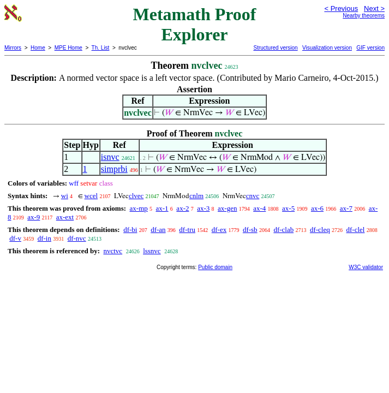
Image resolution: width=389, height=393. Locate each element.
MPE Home (68, 48)
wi (64, 196)
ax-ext (65, 217)
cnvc (253, 196)
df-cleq (320, 229)
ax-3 (203, 208)
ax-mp (139, 208)
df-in (44, 238)
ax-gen (227, 208)
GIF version (370, 48)
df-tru (187, 229)
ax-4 (259, 208)
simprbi (114, 169)
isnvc (110, 157)
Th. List (101, 48)
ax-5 (288, 208)
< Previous (341, 8)
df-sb (250, 229)
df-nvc (77, 238)
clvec (136, 196)
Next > (374, 8)
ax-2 (182, 208)
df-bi (130, 229)
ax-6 (317, 208)
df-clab (283, 229)
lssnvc (152, 251)
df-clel (355, 229)
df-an (158, 229)
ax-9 (33, 217)
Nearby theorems (364, 16)
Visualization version (327, 48)
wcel (91, 196)
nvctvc (112, 251)
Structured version (275, 48)
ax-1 (162, 208)
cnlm (196, 196)
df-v (15, 238)
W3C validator (366, 267)
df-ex (219, 229)
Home (38, 48)
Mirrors (12, 48)
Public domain (215, 267)
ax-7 (346, 208)
